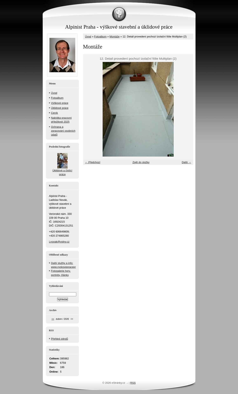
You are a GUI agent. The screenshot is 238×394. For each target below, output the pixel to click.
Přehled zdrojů (59, 338)
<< (53, 319)
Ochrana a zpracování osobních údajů (63, 130)
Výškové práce (59, 103)
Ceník (54, 112)
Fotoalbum (100, 36)
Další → (186, 162)
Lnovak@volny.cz (59, 241)
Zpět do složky (141, 162)
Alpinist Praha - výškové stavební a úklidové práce (118, 27)
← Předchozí (92, 162)
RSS (133, 382)
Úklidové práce (60, 107)
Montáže (114, 36)
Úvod (88, 36)
